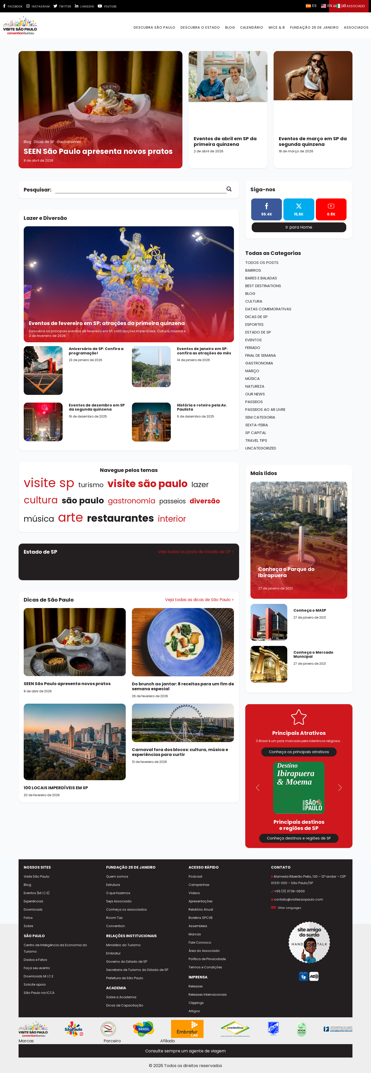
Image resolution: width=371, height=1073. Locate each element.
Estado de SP (258, 332)
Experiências (33, 901)
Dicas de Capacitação (124, 1005)
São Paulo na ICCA (39, 993)
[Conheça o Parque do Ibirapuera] (298, 540)
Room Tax (114, 918)
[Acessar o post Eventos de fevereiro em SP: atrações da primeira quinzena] (129, 284)
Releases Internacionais (208, 994)
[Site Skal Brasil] (273, 1029)
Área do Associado (204, 951)
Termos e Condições (205, 967)
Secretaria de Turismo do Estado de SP (137, 970)
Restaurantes (120, 518)
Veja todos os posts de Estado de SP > (196, 552)
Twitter (62, 7)
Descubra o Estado (200, 27)
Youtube (107, 7)
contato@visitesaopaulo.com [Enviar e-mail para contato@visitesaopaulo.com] (298, 899)
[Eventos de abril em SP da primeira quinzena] (228, 109)
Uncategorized (260, 448)
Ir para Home (298, 227)
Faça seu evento (37, 968)
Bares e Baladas (261, 278)
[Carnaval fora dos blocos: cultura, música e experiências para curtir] (183, 723)
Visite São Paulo (147, 483)
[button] (257, 788)
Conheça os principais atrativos (299, 751)
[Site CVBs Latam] (338, 1029)
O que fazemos (118, 893)
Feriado (252, 347)
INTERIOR (172, 519)
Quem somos (117, 876)
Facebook (13, 7)
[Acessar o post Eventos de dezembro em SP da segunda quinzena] (43, 422)
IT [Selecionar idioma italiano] (341, 5)
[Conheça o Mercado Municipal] (268, 667)
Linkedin (84, 7)
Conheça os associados (126, 909)
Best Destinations (263, 285)
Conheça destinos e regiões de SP (299, 838)
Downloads (33, 909)
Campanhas (199, 885)
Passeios (172, 501)
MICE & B (277, 27)
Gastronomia (131, 501)
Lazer (200, 484)
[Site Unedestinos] (235, 1029)
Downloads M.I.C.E (38, 976)
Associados (356, 27)
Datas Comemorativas (268, 309)
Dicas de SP (256, 316)
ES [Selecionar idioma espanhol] (311, 5)
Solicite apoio (35, 984)
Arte (70, 517)
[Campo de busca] (141, 189)
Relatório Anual (201, 909)
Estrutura (113, 885)
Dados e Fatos (35, 960)
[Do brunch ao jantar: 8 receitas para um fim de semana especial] (183, 642)
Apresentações (201, 901)
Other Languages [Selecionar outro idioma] (289, 908)
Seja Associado (119, 901)
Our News (255, 394)
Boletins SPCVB (201, 918)
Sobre (28, 926)
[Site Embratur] (143, 1029)
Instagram (38, 7)
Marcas (195, 934)
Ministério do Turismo (123, 945)
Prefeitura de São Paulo (124, 978)
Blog (250, 293)
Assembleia (198, 926)
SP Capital (255, 432)
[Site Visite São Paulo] (33, 1029)
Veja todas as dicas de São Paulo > (199, 600)
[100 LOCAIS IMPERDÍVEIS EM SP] (75, 742)
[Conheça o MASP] (268, 625)
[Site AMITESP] (108, 1029)
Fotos (28, 918)
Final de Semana (260, 355)
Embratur (113, 953)
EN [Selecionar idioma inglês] (326, 5)
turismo (91, 484)
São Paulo (83, 500)
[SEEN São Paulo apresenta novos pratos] (100, 109)
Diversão (205, 501)
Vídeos (194, 893)
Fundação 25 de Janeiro (314, 27)
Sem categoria (260, 417)
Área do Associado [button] (349, 6)
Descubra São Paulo (154, 27)
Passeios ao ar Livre (265, 409)
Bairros (253, 270)
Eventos (253, 340)
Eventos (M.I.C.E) (36, 893)
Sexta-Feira (256, 425)
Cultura (41, 500)
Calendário (251, 27)
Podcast (195, 876)
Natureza (254, 386)
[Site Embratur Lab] (187, 1029)
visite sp (49, 483)
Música (39, 519)
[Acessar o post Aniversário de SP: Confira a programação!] (43, 370)
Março (252, 370)
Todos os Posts (262, 262)
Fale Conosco (200, 942)
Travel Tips (256, 440)
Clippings (196, 1003)
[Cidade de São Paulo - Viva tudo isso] (74, 1029)
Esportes (254, 324)
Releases (196, 986)
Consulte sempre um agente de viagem (185, 1051)
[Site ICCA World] (301, 1029)
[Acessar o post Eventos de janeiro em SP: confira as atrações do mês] (151, 366)
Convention (115, 926)
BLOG (230, 27)
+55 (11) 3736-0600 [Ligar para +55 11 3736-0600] (289, 891)
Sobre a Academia (121, 997)
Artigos (194, 1011)
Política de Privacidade (207, 959)
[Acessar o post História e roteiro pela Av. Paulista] (151, 422)
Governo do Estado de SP (126, 961)
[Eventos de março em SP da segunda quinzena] (313, 109)
